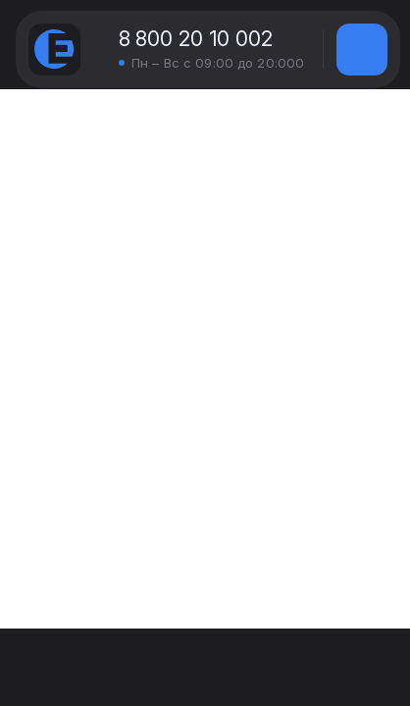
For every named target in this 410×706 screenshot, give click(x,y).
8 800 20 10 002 (196, 38)
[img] (361, 49)
